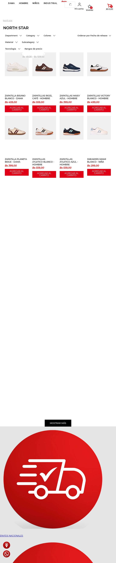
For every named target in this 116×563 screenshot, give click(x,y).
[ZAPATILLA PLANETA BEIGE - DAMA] (17, 147)
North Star (7, 20)
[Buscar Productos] (70, 4)
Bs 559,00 (38, 57)
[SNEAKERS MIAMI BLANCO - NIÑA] (99, 147)
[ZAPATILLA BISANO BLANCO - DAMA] (17, 82)
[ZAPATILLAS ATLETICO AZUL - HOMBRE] (72, 147)
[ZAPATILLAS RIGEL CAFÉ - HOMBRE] (44, 82)
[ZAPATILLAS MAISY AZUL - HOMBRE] (72, 82)
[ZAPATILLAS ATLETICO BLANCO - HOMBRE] (44, 147)
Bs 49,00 (27, 57)
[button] (13, 36)
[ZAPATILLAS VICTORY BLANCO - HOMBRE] (99, 82)
